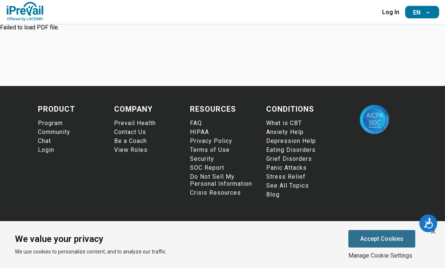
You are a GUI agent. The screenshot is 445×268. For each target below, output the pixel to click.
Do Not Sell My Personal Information (221, 180)
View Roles (131, 149)
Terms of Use (210, 149)
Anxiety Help (285, 131)
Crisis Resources (215, 192)
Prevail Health (135, 123)
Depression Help (291, 140)
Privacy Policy (211, 140)
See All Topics (287, 185)
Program (50, 123)
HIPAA (199, 131)
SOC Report (207, 167)
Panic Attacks (286, 167)
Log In (390, 12)
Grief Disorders (289, 158)
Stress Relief (286, 176)
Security (202, 158)
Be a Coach (130, 140)
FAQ (196, 123)
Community (54, 131)
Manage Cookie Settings (380, 255)
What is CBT (284, 123)
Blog (273, 194)
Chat (44, 140)
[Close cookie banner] (433, 231)
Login (46, 149)
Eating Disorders (291, 149)
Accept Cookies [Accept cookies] (381, 238)
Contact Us (130, 131)
